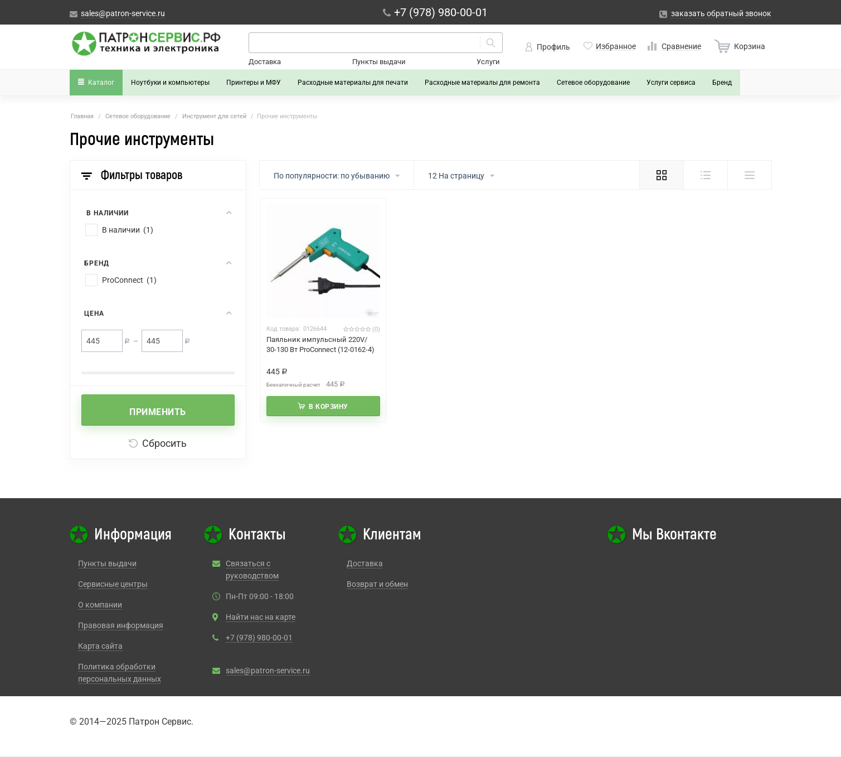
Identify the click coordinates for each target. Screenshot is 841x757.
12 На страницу (461, 176)
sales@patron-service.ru (268, 670)
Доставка (265, 61)
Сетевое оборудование (593, 82)
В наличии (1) (127, 229)
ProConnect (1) (129, 280)
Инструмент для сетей (214, 116)
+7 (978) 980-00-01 (259, 637)
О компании (100, 604)
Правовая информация (120, 625)
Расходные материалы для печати (353, 82)
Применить (157, 412)
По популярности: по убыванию (337, 176)
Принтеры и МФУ (253, 82)
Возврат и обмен (377, 584)
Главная (82, 116)
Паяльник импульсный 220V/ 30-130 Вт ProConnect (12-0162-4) (320, 344)
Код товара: (283, 328)
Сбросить (158, 443)
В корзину (328, 407)
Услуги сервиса (671, 82)
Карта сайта (100, 646)
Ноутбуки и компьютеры (170, 82)
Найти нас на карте (260, 617)
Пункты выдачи (379, 61)
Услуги (488, 61)
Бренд (722, 82)
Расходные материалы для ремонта (482, 82)
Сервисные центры (113, 584)
